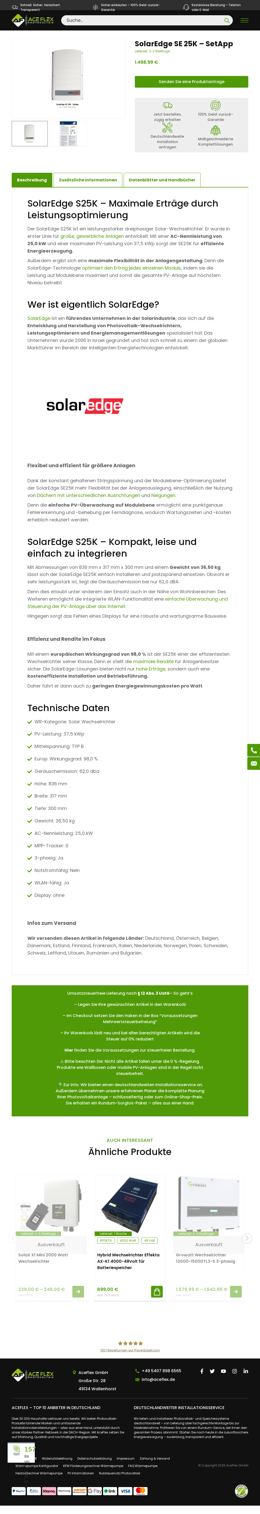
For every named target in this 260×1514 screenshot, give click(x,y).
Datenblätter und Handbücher (162, 188)
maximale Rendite (153, 670)
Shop (46, 35)
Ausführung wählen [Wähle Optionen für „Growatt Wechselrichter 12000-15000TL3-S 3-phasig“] (236, 1300)
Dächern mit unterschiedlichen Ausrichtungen (88, 504)
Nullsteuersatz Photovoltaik (119, 1481)
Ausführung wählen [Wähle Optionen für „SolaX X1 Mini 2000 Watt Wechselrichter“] (78, 1300)
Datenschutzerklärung (94, 1467)
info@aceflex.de (158, 1388)
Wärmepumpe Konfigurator (36, 1474)
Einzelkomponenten (81, 35)
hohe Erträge (150, 677)
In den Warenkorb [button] (157, 1300)
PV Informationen (81, 1481)
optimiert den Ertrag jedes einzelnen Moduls (131, 276)
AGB (33, 1467)
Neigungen (163, 504)
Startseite (23, 35)
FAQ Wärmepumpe (142, 1474)
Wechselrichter (126, 35)
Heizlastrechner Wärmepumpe (38, 1481)
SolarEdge (38, 327)
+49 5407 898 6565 (161, 1379)
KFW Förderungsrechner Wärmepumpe (93, 1474)
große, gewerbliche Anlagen (92, 244)
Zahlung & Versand (155, 1467)
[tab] (88, 188)
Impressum (126, 1467)
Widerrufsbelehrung (57, 1467)
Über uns (18, 1467)
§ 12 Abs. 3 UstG (154, 1002)
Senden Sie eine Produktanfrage (191, 90)
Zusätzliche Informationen (88, 188)
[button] (247, 1247)
